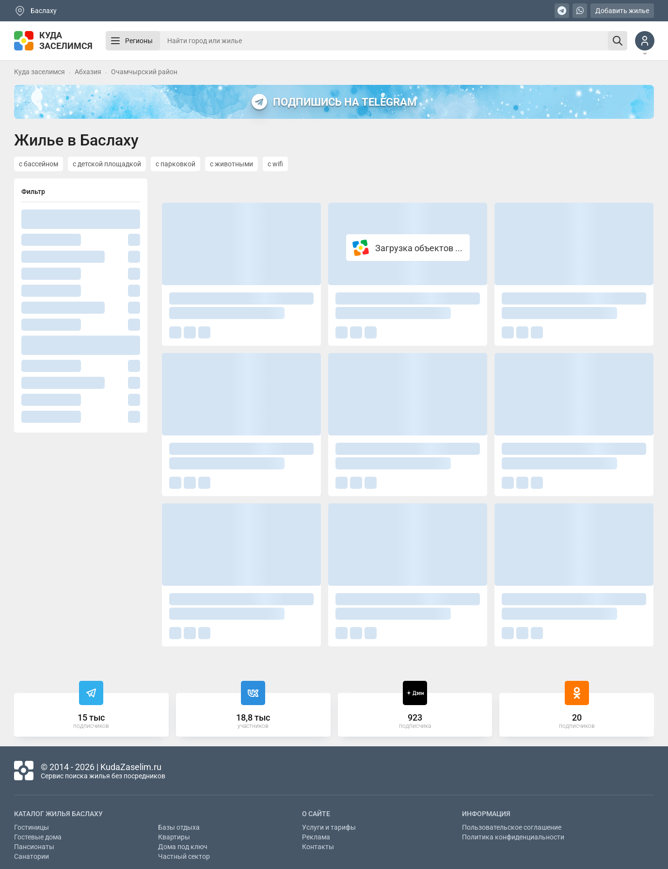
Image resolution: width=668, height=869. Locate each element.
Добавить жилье (622, 11)
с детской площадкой (107, 164)
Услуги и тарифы (329, 827)
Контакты (318, 847)
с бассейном (38, 164)
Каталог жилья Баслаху (58, 814)
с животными (231, 164)
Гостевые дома (38, 837)
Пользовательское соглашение (511, 827)
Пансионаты (34, 847)
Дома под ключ (182, 847)
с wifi (275, 164)
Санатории (31, 856)
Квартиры (174, 837)
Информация (486, 814)
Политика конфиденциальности (513, 837)
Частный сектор (184, 856)
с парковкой (175, 164)
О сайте (316, 814)
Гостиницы (31, 827)
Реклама (316, 837)
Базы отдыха (179, 827)
